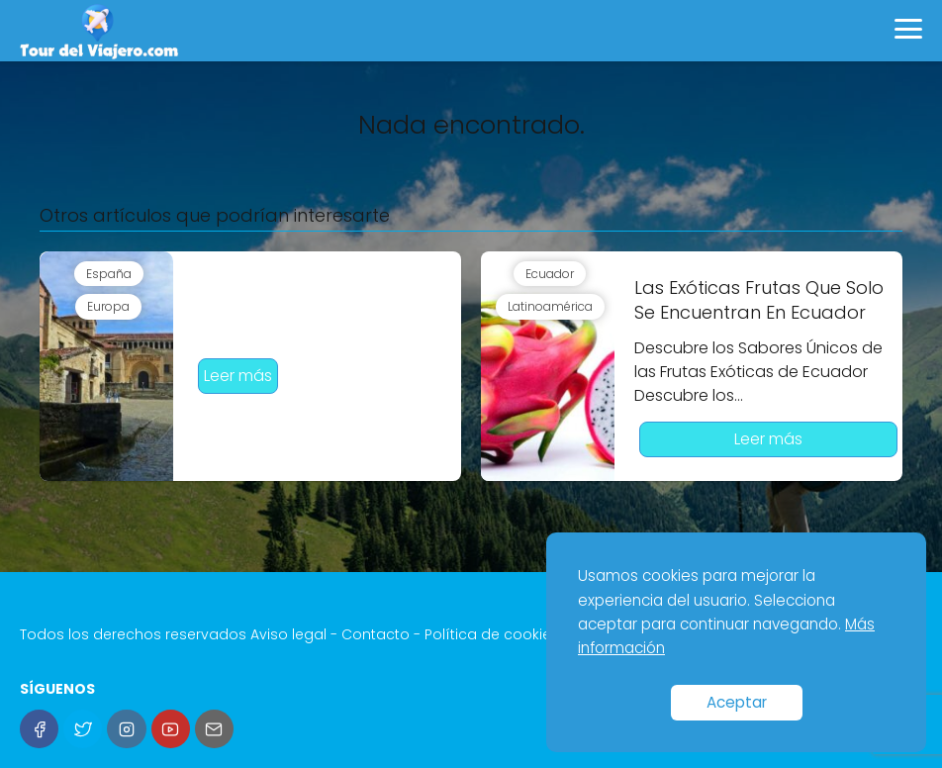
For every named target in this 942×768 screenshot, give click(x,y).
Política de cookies (491, 634)
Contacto (375, 634)
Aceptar (736, 702)
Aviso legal (288, 634)
